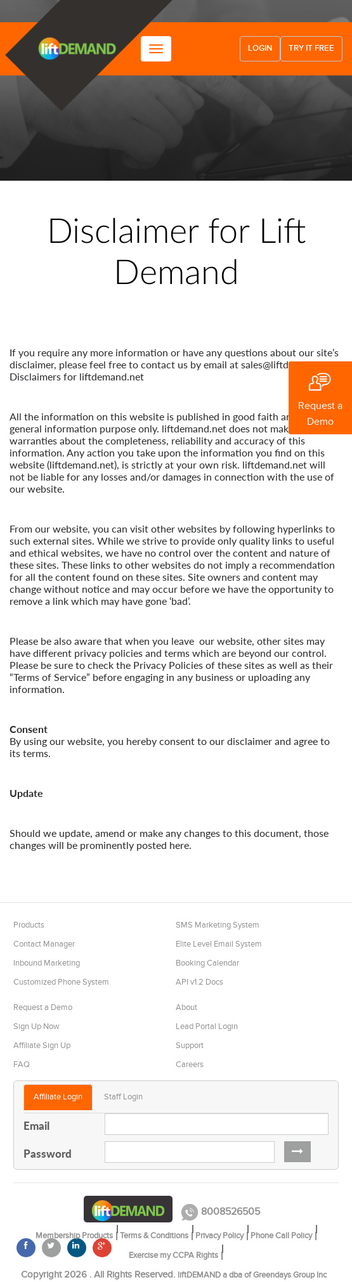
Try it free (311, 48)
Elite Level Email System (219, 944)
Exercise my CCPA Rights (173, 1255)
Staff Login (123, 1097)
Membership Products (74, 1236)
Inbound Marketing (46, 963)
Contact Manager (44, 944)
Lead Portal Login (207, 1026)
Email (36, 1125)
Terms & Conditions (154, 1236)
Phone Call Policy (281, 1236)
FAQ (21, 1064)
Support (190, 1045)
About (186, 1007)
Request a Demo (42, 1007)
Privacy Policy (219, 1236)
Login (260, 48)
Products (28, 925)
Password (47, 1153)
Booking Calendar (207, 963)
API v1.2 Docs (199, 982)
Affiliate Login (58, 1097)
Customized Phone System (61, 982)
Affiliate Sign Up (41, 1045)
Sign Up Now (36, 1026)
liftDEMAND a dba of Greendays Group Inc (252, 1275)
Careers (190, 1064)
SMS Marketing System (217, 925)
